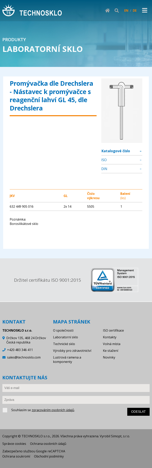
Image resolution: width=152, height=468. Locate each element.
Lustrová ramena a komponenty (67, 359)
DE (135, 10)
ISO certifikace (113, 330)
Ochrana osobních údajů (48, 443)
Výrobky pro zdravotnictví (72, 350)
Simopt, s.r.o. (120, 436)
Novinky (109, 357)
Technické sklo (64, 344)
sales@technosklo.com (24, 357)
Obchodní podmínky (49, 456)
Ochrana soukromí (16, 456)
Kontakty (109, 337)
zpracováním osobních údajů (53, 410)
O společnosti (63, 330)
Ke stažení (110, 350)
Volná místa (111, 344)
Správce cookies (14, 443)
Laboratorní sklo (65, 337)
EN (126, 10)
